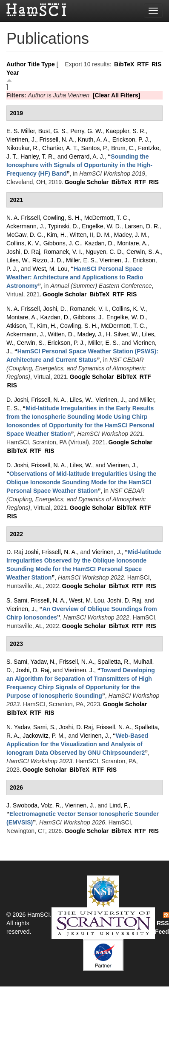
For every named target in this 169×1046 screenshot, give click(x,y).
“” (79, 165)
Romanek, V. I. (62, 251)
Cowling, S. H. (62, 217)
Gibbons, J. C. (62, 243)
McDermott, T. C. (106, 217)
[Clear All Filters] (116, 95)
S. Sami (16, 600)
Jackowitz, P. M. (44, 735)
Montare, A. (132, 243)
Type (48, 64)
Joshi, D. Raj (23, 251)
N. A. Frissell (23, 217)
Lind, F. (119, 805)
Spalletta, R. (113, 661)
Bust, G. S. (52, 131)
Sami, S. (44, 727)
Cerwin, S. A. (143, 251)
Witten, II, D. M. (90, 234)
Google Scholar (87, 182)
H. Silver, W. (122, 334)
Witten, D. (61, 334)
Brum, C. (123, 148)
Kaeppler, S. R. (126, 131)
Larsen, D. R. (142, 226)
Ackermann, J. (25, 226)
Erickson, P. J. (131, 139)
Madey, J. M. (131, 234)
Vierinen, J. (21, 139)
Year (12, 72)
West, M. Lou (49, 268)
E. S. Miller (20, 131)
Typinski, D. (63, 226)
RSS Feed (162, 923)
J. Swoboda (21, 805)
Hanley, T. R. (37, 156)
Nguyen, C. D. (104, 251)
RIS (156, 64)
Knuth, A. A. (93, 139)
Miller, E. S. (81, 260)
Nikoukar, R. (22, 148)
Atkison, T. (20, 325)
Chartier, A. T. (60, 148)
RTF (143, 64)
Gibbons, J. (88, 317)
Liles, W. (17, 260)
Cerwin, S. (30, 342)
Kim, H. (56, 234)
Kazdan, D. (99, 243)
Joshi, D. (54, 308)
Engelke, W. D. (101, 226)
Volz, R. (51, 805)
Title (34, 64)
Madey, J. (90, 334)
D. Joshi (17, 399)
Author (16, 64)
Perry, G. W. (86, 131)
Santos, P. (94, 148)
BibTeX (124, 64)
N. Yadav (18, 727)
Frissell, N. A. (57, 139)
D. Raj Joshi (22, 552)
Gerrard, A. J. (86, 156)
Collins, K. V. (23, 243)
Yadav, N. (43, 661)
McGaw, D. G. (24, 234)
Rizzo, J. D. (47, 260)
